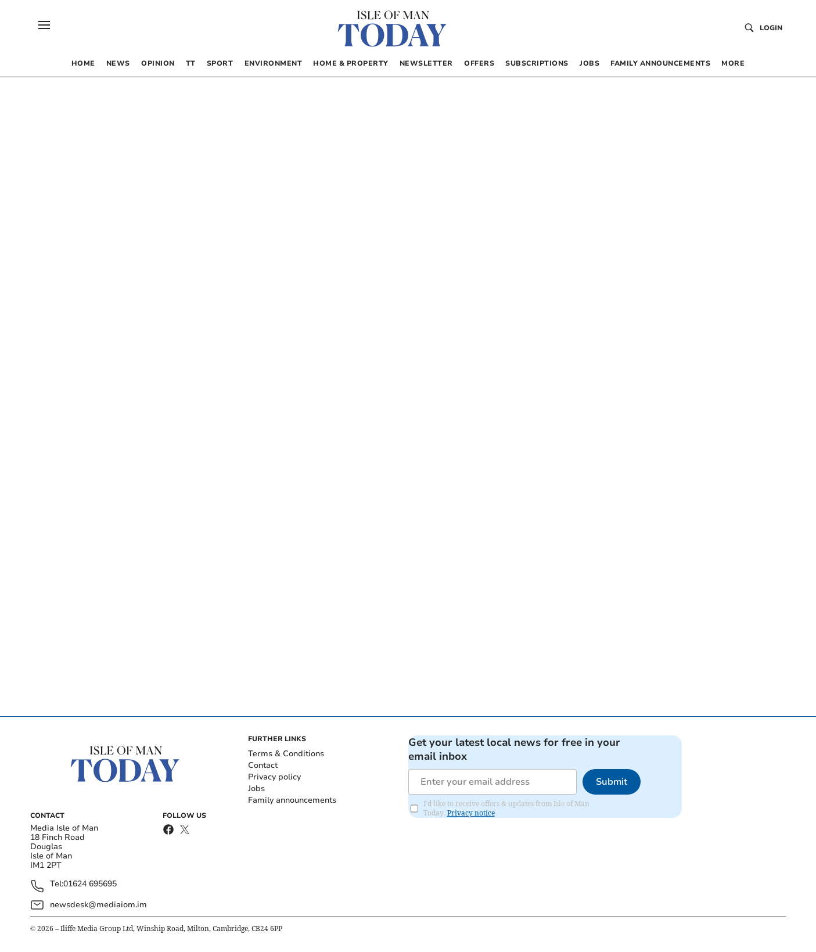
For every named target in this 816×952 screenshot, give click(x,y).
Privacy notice (471, 813)
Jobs (256, 788)
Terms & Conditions (286, 753)
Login (771, 28)
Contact (263, 765)
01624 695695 (90, 884)
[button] (44, 25)
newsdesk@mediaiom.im (98, 904)
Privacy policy (274, 776)
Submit (611, 781)
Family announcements (292, 800)
